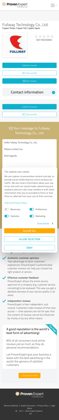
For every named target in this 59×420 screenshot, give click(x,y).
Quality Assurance (28, 405)
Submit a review (29, 65)
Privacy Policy (20, 202)
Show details (43, 223)
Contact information (33, 92)
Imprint (8, 202)
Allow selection (29, 239)
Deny (29, 247)
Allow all (29, 230)
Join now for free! (29, 375)
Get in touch (29, 80)
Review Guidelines (11, 405)
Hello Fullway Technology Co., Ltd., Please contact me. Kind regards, (29, 157)
